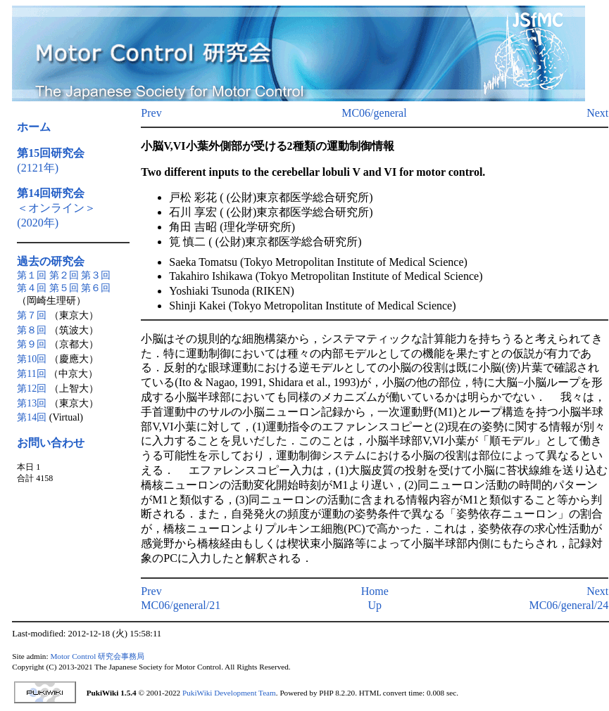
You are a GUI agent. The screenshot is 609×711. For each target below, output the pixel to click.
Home (375, 591)
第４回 (31, 288)
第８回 (31, 330)
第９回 (31, 344)
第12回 (31, 388)
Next (597, 113)
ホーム (34, 127)
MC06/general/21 (180, 605)
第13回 (31, 403)
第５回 (64, 288)
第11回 (31, 374)
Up (375, 605)
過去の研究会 (50, 261)
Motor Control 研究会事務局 (97, 656)
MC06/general (373, 113)
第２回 (64, 275)
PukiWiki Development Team (229, 692)
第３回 (96, 275)
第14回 (31, 417)
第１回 (31, 275)
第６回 (96, 288)
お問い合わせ (50, 443)
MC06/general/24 (568, 605)
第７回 (31, 315)
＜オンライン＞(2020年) (56, 208)
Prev (151, 113)
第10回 (31, 359)
